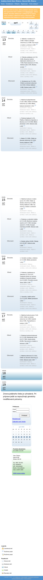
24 (24, 439)
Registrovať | (24, 4)
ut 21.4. (23, 31)
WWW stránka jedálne (19, 473)
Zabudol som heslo (18, 421)
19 (29, 436)
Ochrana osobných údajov (17, 578)
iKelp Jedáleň (24, 577)
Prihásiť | (17, 4)
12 (29, 434)
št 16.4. (36, 27)
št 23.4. (33, 31)
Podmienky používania (33, 577)
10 (24, 434)
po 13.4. (31, 22)
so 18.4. (9, 31)
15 (18, 436)
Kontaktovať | (9, 4)
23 (21, 439)
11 (27, 434)
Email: (14, 409)
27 (13, 442)
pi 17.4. (4, 31)
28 (16, 442)
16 (21, 436)
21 (16, 439)
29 (18, 442)
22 (18, 439)
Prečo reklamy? (33, 4)
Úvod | (3, 4)
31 (16, 431)
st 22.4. (28, 31)
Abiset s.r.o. (18, 577)
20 (13, 439)
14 (16, 436)
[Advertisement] (21, 510)
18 (27, 436)
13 (13, 436)
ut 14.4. (36, 24)
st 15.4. (31, 27)
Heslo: (14, 411)
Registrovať (29, 11)
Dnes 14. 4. (4, 22)
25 (27, 439)
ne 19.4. (13, 31)
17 (24, 436)
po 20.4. (18, 31)
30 (13, 431)
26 (29, 439)
